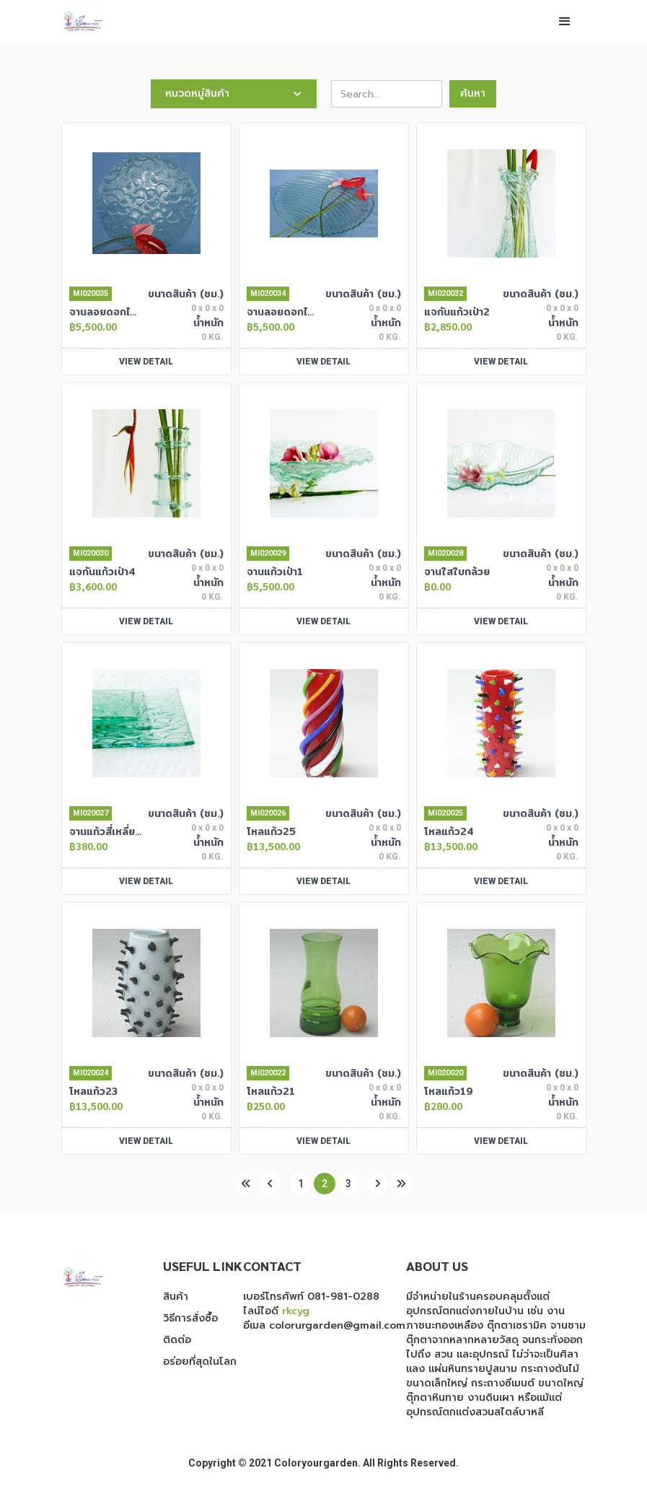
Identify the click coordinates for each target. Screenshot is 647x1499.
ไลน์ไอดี (276, 1311)
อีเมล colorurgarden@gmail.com (324, 1325)
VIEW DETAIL (146, 362)
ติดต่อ (177, 1340)
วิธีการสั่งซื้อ (190, 1318)
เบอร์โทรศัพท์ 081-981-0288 (311, 1296)
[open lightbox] (146, 203)
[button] (564, 21)
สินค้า (175, 1297)
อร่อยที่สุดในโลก (200, 1362)
